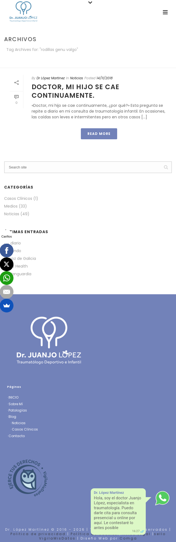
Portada (67, 64)
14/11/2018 (105, 78)
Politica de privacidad (38, 534)
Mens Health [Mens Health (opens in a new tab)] (16, 266)
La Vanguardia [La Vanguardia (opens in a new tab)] (17, 273)
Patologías (18, 410)
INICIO (13, 397)
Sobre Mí (16, 404)
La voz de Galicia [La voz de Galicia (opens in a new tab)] (20, 258)
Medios (11, 206)
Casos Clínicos (18, 198)
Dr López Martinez (51, 78)
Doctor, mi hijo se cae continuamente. (75, 91)
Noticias (76, 78)
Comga (128, 538)
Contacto (17, 436)
